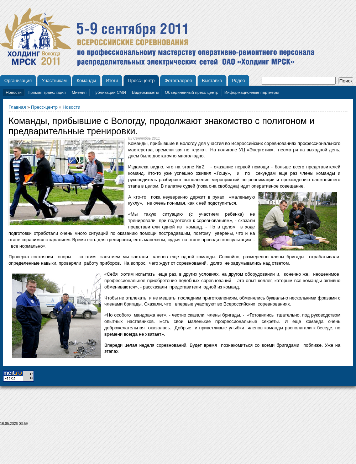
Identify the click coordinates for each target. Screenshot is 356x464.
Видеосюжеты (145, 92)
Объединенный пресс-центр (191, 92)
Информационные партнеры (251, 92)
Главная (17, 107)
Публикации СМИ (109, 92)
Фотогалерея (178, 80)
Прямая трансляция (47, 92)
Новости (14, 92)
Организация (18, 80)
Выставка (212, 80)
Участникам (54, 80)
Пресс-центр (141, 80)
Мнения (79, 92)
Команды (86, 80)
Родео (238, 80)
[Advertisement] (178, 447)
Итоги (112, 80)
